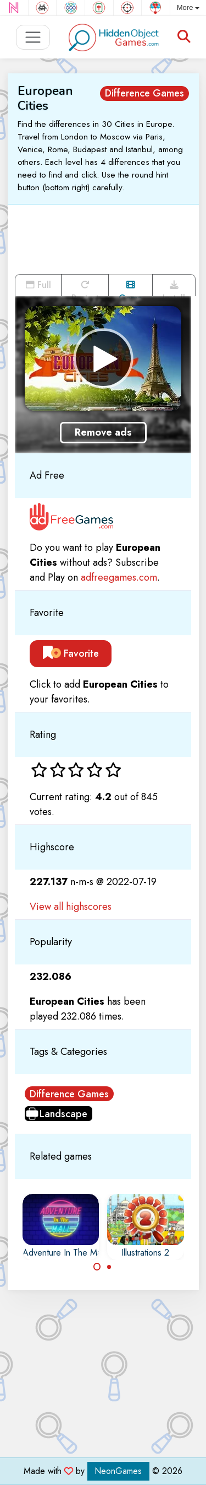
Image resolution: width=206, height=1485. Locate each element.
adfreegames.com (119, 577)
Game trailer (130, 288)
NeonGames (118, 1471)
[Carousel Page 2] (109, 1266)
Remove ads (103, 432)
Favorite (71, 653)
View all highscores (71, 906)
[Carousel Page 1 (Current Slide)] (97, 1266)
